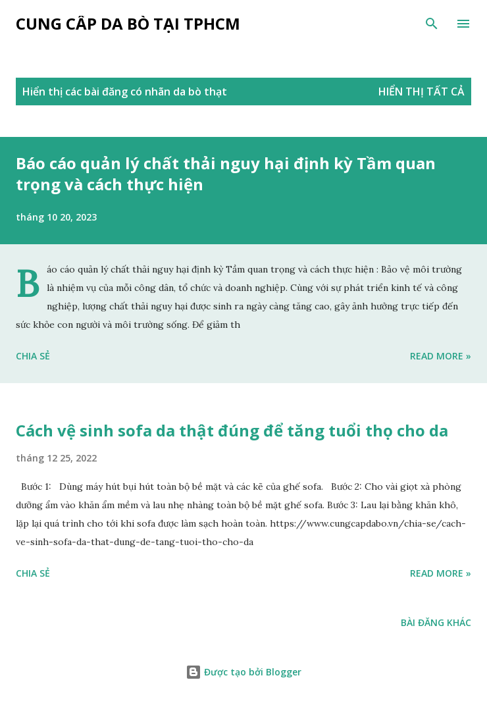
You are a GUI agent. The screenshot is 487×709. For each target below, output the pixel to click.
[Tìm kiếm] (432, 24)
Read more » (440, 356)
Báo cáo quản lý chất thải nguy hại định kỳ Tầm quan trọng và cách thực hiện (226, 173)
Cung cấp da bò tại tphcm (128, 23)
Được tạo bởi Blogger (243, 672)
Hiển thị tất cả (421, 91)
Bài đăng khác (436, 622)
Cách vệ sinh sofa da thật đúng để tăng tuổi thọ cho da (232, 430)
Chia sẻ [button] (33, 356)
